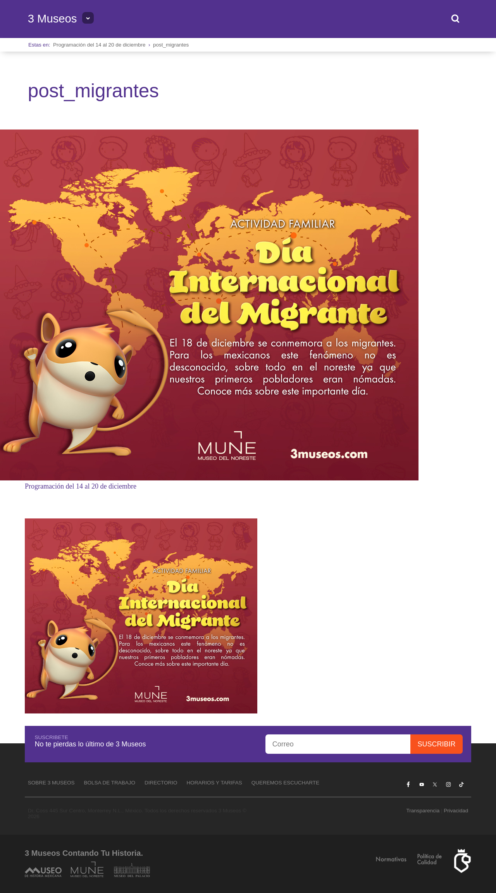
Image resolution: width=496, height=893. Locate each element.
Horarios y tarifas (214, 783)
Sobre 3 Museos (51, 783)
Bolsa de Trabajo (109, 783)
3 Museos (52, 18)
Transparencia (422, 811)
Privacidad (456, 811)
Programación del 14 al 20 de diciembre (99, 45)
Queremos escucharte (285, 783)
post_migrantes (171, 45)
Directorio (161, 783)
